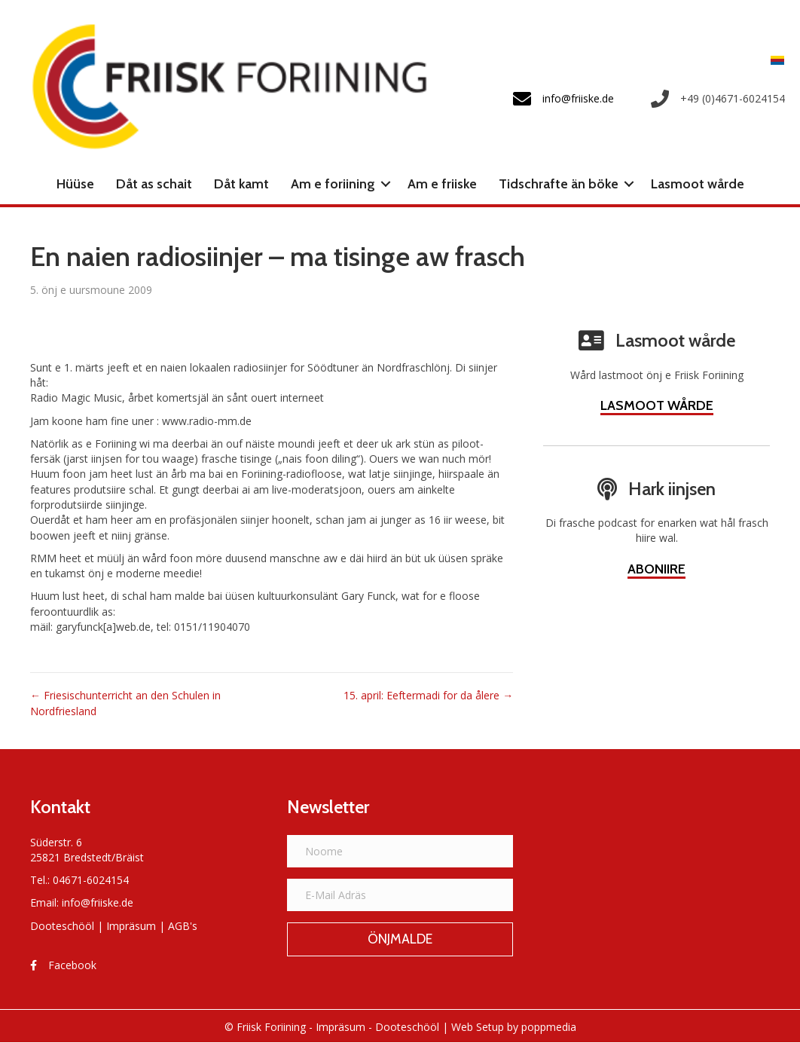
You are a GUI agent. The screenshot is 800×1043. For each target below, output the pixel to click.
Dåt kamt (241, 184)
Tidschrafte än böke (558, 184)
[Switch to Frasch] (773, 59)
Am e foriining (333, 184)
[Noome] (400, 851)
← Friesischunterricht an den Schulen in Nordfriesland (125, 702)
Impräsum (131, 926)
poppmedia (548, 1027)
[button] (385, 184)
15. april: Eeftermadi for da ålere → (428, 695)
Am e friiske (442, 184)
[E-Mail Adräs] (400, 895)
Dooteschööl (62, 926)
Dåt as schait (154, 184)
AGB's (182, 926)
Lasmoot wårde (697, 184)
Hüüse (75, 184)
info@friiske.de (97, 902)
